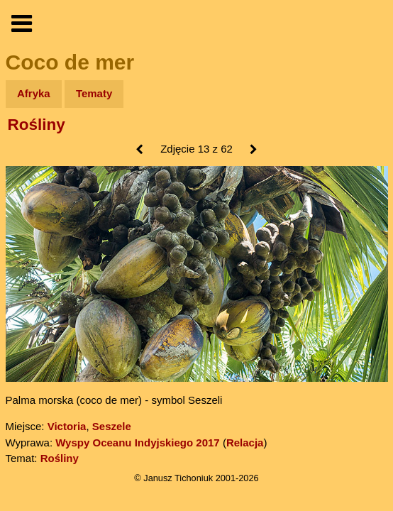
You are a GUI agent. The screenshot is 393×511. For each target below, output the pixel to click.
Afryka (33, 93)
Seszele (111, 426)
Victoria (67, 426)
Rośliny (36, 124)
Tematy (94, 93)
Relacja (245, 442)
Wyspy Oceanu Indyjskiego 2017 (137, 442)
